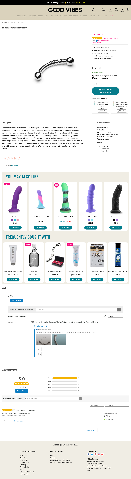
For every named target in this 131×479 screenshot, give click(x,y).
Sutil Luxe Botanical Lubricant (13, 271)
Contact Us (23, 460)
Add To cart (105, 91)
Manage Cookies (25, 474)
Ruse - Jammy (115, 217)
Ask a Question (96, 43)
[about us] (116, 10)
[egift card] (93, 10)
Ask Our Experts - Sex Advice (60, 460)
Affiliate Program (92, 459)
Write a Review (113, 38)
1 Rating (105, 38)
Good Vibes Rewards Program (97, 466)
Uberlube (34, 271)
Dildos (13, 22)
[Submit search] (119, 309)
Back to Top (91, 430)
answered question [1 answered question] (103, 40)
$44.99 (40, 222)
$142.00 (55, 275)
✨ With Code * (65, 2)
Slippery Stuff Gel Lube (76, 271)
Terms (22, 469)
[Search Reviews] (53, 398)
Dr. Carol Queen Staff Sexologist (61, 462)
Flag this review (18, 421)
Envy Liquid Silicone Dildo (65, 217)
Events (52, 458)
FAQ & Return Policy (27, 472)
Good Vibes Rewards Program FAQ (99, 468)
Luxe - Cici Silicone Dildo (15, 217)
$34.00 (15, 223)
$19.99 (97, 275)
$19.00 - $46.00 (13, 275)
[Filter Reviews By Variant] (117, 405)
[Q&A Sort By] (115, 316)
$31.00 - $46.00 (34, 275)
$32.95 (90, 223)
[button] (12, 220)
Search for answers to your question (21, 309)
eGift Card (23, 456)
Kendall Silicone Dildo (90, 217)
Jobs (88, 470)
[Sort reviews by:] (97, 405)
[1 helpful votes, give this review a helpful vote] (4, 421)
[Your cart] (127, 10)
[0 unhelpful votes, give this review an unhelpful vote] (9, 421)
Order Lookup (24, 462)
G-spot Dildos (21, 22)
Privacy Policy (24, 467)
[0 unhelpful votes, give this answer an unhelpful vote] (38, 354)
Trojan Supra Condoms (97, 271)
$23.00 (118, 275)
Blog (51, 456)
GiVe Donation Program (95, 464)
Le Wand (14, 166)
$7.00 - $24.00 (76, 275)
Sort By (105, 316)
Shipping (23, 465)
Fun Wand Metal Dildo (55, 271)
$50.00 (115, 223)
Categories (5, 22)
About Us (23, 458)
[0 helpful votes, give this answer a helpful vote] (38, 349)
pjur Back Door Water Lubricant (117, 271)
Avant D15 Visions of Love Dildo (40, 217)
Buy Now (15, 228)
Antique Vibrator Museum (95, 461)
